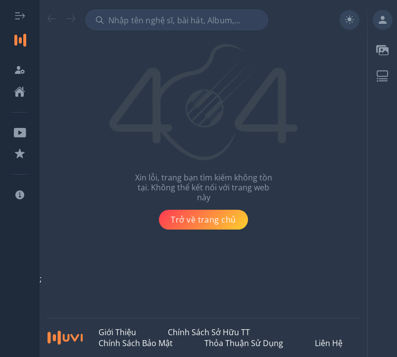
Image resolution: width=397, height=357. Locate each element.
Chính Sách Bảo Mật (136, 343)
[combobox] (176, 19)
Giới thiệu (117, 332)
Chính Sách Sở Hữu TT (209, 332)
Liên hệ (329, 343)
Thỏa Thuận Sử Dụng (243, 343)
